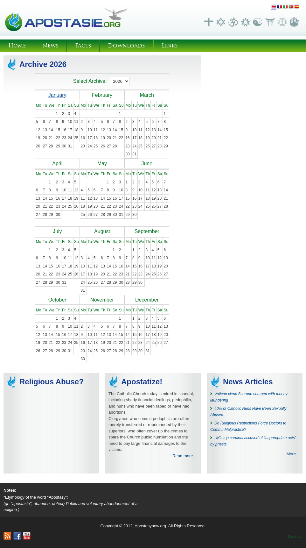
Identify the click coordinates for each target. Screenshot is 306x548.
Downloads (126, 45)
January (57, 95)
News (50, 45)
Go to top (295, 536)
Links (170, 45)
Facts (83, 45)
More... (293, 454)
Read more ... (185, 455)
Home (17, 45)
